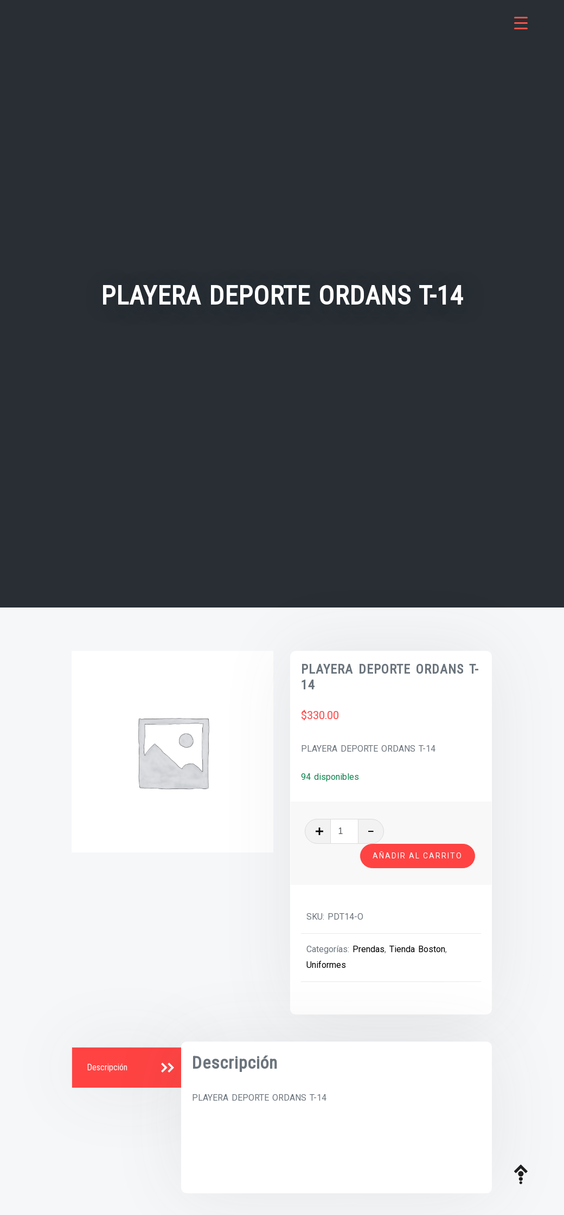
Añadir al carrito (418, 855)
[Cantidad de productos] (344, 831)
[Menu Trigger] (521, 23)
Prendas (368, 949)
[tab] (127, 1068)
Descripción (107, 1067)
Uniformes (326, 965)
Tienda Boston (417, 949)
